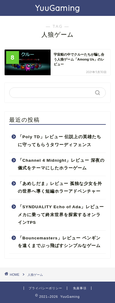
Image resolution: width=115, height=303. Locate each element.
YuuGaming (57, 8)
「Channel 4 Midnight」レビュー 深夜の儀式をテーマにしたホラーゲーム (61, 164)
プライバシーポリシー (45, 288)
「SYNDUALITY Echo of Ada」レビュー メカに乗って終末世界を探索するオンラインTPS (61, 215)
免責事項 (79, 288)
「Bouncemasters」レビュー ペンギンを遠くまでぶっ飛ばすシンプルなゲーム (59, 242)
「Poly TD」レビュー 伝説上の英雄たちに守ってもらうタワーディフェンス (59, 141)
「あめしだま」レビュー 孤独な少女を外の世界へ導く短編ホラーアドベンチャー (60, 187)
